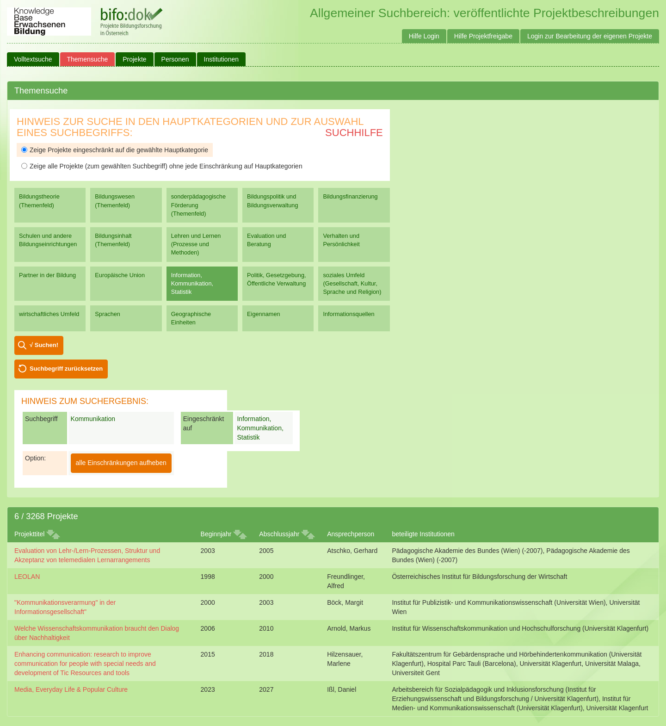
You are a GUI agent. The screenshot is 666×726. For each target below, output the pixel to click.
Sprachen (107, 313)
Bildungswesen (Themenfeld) (115, 200)
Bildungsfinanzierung (350, 196)
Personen (175, 59)
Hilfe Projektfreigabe (483, 36)
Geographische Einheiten (191, 318)
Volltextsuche (33, 59)
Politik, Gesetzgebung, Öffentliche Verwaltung (276, 279)
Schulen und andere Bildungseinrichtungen (48, 240)
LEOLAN (27, 576)
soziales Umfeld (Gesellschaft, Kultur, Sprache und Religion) (352, 283)
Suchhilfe (354, 132)
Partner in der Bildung (47, 275)
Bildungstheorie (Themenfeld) (39, 200)
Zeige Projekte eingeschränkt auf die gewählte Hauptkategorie (114, 150)
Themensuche (87, 59)
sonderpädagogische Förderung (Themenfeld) (198, 205)
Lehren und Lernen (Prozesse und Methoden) (196, 244)
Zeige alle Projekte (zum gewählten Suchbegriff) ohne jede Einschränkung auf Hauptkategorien (161, 166)
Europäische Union (120, 275)
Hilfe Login (424, 36)
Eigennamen (263, 313)
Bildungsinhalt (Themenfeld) (113, 240)
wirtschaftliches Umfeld (49, 313)
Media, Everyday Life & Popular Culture (71, 689)
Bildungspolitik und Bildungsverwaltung (272, 200)
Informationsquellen (348, 313)
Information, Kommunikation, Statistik (192, 283)
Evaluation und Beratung (266, 240)
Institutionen (221, 59)
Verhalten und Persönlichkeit (341, 240)
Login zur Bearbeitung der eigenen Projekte (589, 36)
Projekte (134, 59)
